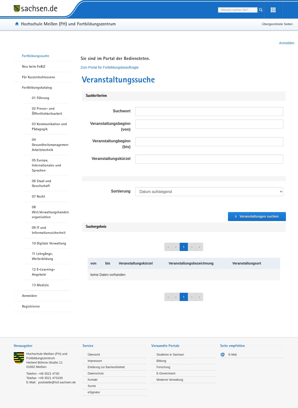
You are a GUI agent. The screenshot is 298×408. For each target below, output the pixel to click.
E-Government (165, 373)
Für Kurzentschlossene (38, 77)
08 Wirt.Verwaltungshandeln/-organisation (50, 212)
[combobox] (238, 10)
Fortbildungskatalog (37, 87)
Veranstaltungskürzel (111, 159)
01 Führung (40, 98)
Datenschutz (96, 373)
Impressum (95, 361)
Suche (92, 386)
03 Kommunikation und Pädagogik (49, 126)
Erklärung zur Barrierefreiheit (106, 367)
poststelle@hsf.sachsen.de (57, 382)
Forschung (163, 367)
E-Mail (232, 354)
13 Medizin (40, 285)
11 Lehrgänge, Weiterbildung (42, 256)
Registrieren (31, 306)
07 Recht (38, 196)
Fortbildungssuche (35, 56)
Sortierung (120, 191)
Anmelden (286, 43)
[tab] (46, 346)
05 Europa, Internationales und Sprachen (46, 165)
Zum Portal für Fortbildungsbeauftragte (110, 67)
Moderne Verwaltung (169, 379)
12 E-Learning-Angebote (43, 272)
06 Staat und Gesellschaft (41, 183)
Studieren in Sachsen (170, 354)
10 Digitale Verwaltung (49, 243)
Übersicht (94, 354)
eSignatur (94, 392)
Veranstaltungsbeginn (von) (110, 126)
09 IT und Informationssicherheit (48, 230)
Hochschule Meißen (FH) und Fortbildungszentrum (68, 24)
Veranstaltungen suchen (259, 216)
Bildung (161, 361)
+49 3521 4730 (48, 373)
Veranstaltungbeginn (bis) (111, 144)
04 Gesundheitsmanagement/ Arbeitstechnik (50, 144)
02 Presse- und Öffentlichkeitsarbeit (47, 111)
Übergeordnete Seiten (277, 24)
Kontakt (93, 379)
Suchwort (121, 111)
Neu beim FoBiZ (33, 66)
